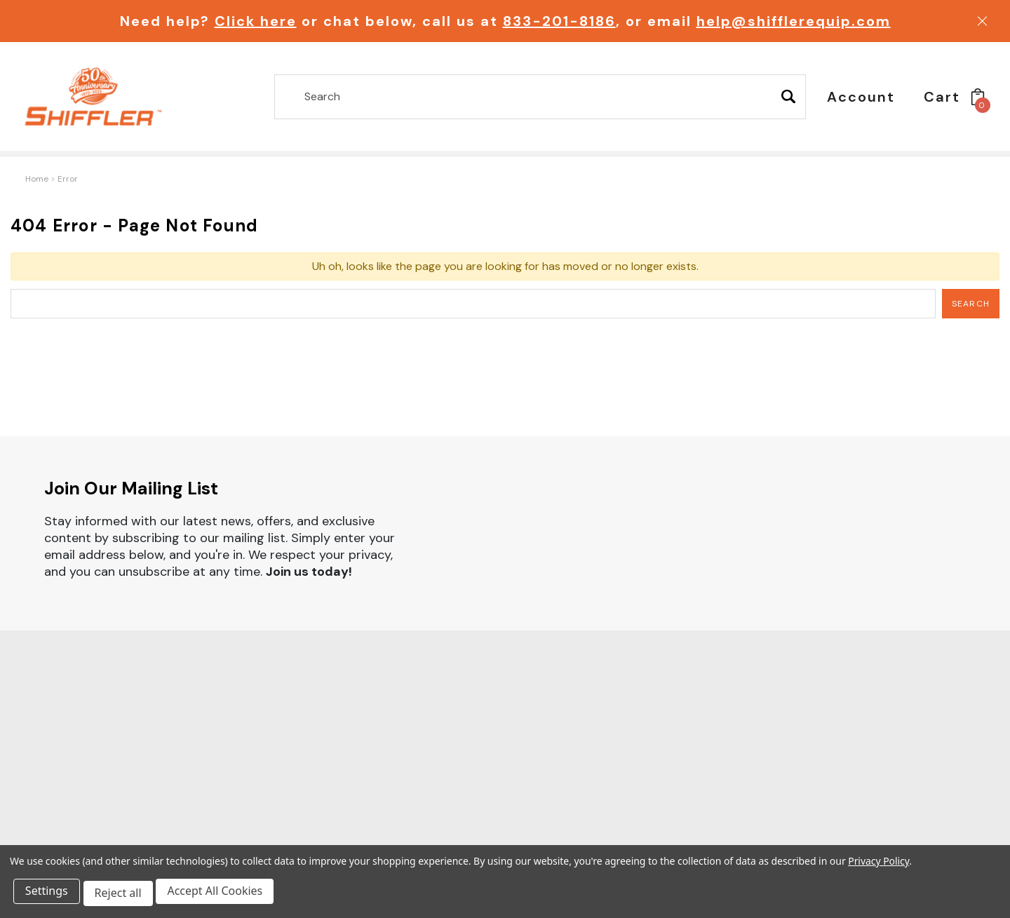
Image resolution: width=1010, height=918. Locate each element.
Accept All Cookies (221, 895)
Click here (256, 21)
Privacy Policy (878, 865)
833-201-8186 (559, 21)
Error (68, 178)
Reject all (122, 895)
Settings (48, 895)
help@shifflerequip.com (793, 21)
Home (36, 178)
